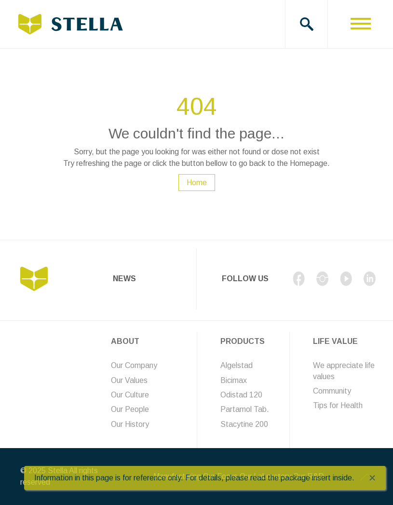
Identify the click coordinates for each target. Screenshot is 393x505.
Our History (130, 424)
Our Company (134, 365)
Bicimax (233, 380)
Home (197, 182)
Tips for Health (338, 405)
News (124, 278)
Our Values (129, 380)
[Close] (372, 478)
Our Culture (130, 395)
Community (332, 391)
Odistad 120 (241, 395)
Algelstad (236, 365)
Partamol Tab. (244, 409)
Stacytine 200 (244, 424)
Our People (130, 409)
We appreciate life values (344, 370)
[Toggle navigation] (360, 24)
